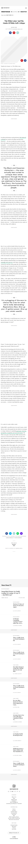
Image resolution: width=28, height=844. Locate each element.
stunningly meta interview (7, 262)
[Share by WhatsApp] (17, 533)
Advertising (14, 799)
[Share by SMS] (21, 533)
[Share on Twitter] (10, 533)
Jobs (14, 798)
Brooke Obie (14, 27)
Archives (14, 814)
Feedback (14, 801)
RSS (14, 815)
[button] (14, 32)
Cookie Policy (14, 811)
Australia (14, 829)
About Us (14, 797)
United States (14, 825)
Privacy (14, 810)
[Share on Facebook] (10, 32)
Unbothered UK (10, 537)
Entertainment (18, 537)
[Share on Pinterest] (14, 32)
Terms (14, 809)
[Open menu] (26, 7)
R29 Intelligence (14, 802)
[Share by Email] (17, 32)
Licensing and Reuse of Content (14, 803)
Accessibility (14, 813)
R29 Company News (14, 817)
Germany (14, 826)
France (14, 827)
